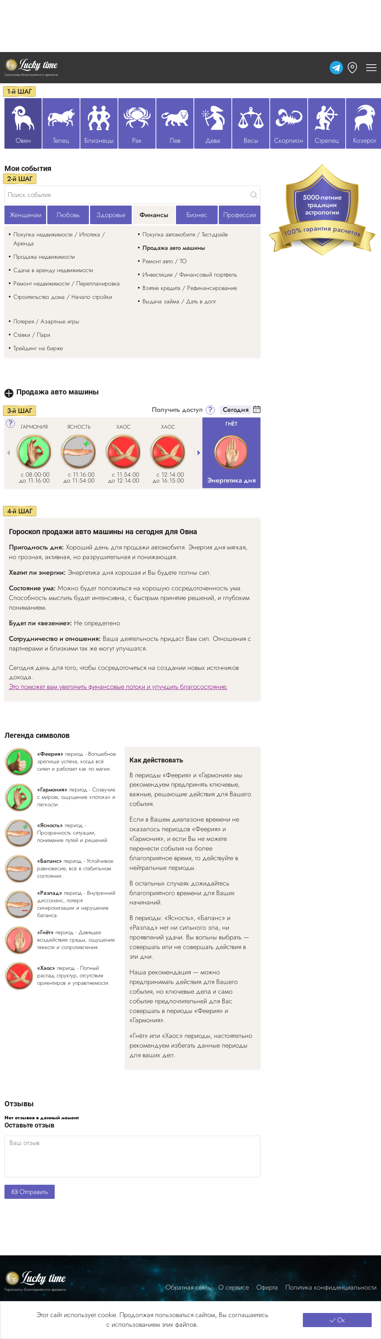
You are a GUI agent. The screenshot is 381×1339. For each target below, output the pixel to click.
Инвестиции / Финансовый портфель (190, 274)
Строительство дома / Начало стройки (62, 297)
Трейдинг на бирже (38, 348)
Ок (337, 1320)
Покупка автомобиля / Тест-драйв (185, 234)
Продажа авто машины (174, 247)
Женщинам (25, 215)
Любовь (68, 215)
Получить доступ (177, 410)
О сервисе (233, 1287)
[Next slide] (198, 452)
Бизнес (196, 215)
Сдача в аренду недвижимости (53, 270)
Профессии (239, 215)
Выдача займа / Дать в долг (179, 301)
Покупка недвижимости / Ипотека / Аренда (59, 239)
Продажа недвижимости (44, 256)
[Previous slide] (8, 452)
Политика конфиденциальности (331, 1287)
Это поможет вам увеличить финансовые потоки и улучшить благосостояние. (118, 686)
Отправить (30, 1192)
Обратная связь (188, 1287)
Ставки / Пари (31, 334)
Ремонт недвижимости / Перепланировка (66, 283)
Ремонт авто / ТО (165, 261)
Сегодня (236, 410)
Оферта (267, 1287)
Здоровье (110, 215)
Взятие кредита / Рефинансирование (190, 288)
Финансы (154, 215)
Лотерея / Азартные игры (46, 321)
